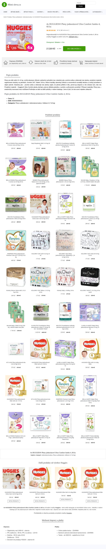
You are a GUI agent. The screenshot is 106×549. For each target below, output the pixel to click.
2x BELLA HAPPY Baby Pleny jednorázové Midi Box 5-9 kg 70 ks (90, 327)
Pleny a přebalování (81, 12)
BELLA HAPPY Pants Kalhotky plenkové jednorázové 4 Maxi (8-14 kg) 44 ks (90, 437)
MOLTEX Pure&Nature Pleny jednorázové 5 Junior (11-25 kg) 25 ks (90, 218)
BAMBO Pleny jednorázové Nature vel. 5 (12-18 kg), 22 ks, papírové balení (41, 181)
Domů (5, 12)
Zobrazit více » (73, 37)
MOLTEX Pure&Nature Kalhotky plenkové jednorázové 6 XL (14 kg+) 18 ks (65, 327)
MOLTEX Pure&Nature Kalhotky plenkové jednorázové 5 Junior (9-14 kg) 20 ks (65, 145)
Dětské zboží (15, 12)
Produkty (9, 17)
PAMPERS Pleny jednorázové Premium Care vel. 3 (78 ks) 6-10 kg (15, 255)
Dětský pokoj (28, 12)
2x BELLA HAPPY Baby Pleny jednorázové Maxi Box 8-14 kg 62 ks (65, 364)
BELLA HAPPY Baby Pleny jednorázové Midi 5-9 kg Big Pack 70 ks (90, 400)
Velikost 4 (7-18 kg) (70, 455)
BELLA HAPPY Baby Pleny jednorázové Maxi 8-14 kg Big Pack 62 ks (65, 437)
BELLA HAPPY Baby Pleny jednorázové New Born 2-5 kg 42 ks (40, 437)
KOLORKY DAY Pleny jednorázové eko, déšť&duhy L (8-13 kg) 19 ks (65, 255)
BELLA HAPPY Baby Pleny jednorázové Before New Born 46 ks (65, 218)
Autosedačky (97, 12)
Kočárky (40, 12)
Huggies (54, 37)
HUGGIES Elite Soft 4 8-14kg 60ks (66, 492)
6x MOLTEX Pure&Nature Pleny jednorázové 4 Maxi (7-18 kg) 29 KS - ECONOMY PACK (40, 327)
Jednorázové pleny (27, 17)
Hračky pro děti (53, 12)
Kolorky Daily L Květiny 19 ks (65, 290)
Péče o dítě (66, 12)
